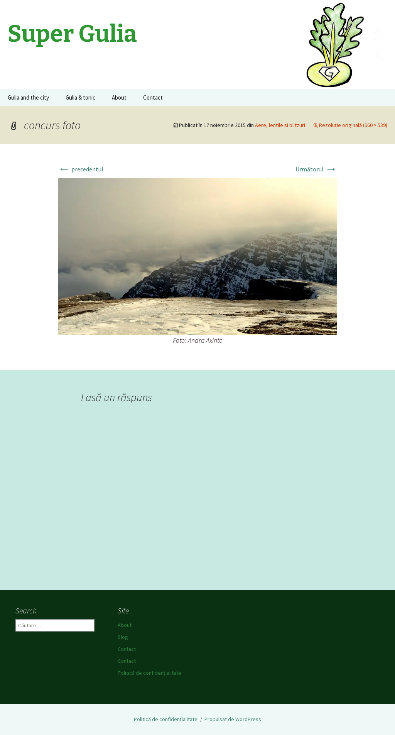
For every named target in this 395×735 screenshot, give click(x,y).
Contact (153, 97)
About (119, 97)
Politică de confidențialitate (149, 672)
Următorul (316, 169)
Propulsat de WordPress (232, 719)
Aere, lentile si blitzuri (280, 125)
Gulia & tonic (80, 97)
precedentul (80, 169)
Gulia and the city (28, 97)
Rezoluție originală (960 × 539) (353, 125)
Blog (123, 636)
